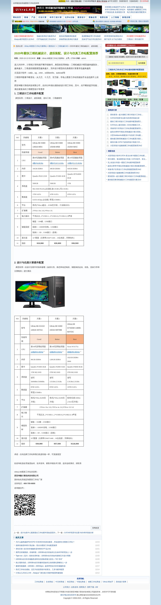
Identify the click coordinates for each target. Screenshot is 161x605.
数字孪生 (139, 7)
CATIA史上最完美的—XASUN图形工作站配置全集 (126, 125)
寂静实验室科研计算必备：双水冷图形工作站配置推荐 (36, 545)
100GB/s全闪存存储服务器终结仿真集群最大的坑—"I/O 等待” (39, 559)
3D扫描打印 (139, 39)
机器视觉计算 (120, 12)
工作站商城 (39, 582)
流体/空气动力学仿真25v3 (91, 39)
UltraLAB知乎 (108, 582)
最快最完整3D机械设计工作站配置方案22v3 (126, 139)
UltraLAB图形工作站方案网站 (35, 46)
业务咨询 (74, 587)
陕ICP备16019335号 (68, 595)
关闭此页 (95, 528)
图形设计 (52, 46)
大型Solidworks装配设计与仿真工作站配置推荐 (126, 135)
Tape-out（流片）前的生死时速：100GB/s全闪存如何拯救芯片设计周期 (43, 556)
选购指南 (133, 1)
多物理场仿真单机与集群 (68, 39)
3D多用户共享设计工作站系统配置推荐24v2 (126, 128)
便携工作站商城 (94, 582)
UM (96, 587)
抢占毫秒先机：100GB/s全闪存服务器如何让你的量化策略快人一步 (41, 563)
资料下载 (90, 587)
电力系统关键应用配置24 (136, 12)
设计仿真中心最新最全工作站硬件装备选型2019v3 (40, 533)
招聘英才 (82, 587)
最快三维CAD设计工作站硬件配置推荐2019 (126, 122)
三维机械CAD (62, 46)
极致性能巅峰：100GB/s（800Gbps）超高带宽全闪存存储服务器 (41, 566)
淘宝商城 (70, 582)
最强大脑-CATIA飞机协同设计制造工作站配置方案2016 (126, 142)
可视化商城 (81, 582)
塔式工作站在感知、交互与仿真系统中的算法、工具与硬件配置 (40, 569)
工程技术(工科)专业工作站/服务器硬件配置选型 (126, 70)
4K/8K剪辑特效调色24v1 (113, 36)
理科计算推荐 (143, 21)
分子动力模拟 (117, 39)
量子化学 (107, 39)
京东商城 (49, 582)
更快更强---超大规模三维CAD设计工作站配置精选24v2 (126, 115)
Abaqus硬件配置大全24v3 (24, 39)
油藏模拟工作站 (140, 10)
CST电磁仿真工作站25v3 (46, 39)
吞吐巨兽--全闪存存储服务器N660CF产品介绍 (33, 549)
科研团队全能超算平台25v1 (115, 7)
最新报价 (123, 1)
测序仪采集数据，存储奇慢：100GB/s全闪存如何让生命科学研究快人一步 (44, 552)
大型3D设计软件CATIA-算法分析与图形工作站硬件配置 (129, 156)
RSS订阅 (133, 21)
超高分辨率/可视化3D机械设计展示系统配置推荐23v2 (126, 132)
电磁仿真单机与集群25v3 (46, 36)
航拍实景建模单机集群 (67, 36)
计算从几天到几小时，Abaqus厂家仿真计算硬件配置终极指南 (39, 573)
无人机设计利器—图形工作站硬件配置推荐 (124, 162)
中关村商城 (59, 582)
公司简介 (66, 587)
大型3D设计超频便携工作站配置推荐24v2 (126, 146)
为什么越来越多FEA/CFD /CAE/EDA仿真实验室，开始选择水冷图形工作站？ (45, 542)
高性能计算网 (121, 582)
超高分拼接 (131, 7)
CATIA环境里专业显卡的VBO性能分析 (78, 533)
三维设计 (130, 39)
